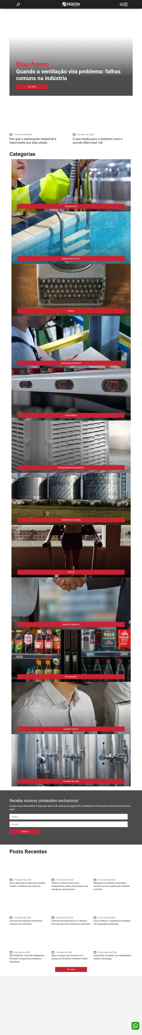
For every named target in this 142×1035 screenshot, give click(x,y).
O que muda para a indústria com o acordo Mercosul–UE (97, 140)
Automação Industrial (71, 363)
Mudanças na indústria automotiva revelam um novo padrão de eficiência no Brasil (112, 886)
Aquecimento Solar (71, 258)
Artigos (71, 311)
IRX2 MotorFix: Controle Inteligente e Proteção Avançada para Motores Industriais (26, 958)
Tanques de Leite (71, 781)
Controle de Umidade (71, 520)
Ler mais (32, 86)
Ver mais (71, 969)
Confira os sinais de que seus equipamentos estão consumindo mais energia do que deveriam (69, 886)
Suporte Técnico (70, 729)
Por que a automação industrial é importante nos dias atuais (32, 140)
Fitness (71, 572)
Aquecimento (71, 206)
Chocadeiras (71, 415)
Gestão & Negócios (71, 624)
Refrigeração (71, 676)
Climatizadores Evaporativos (71, 467)
